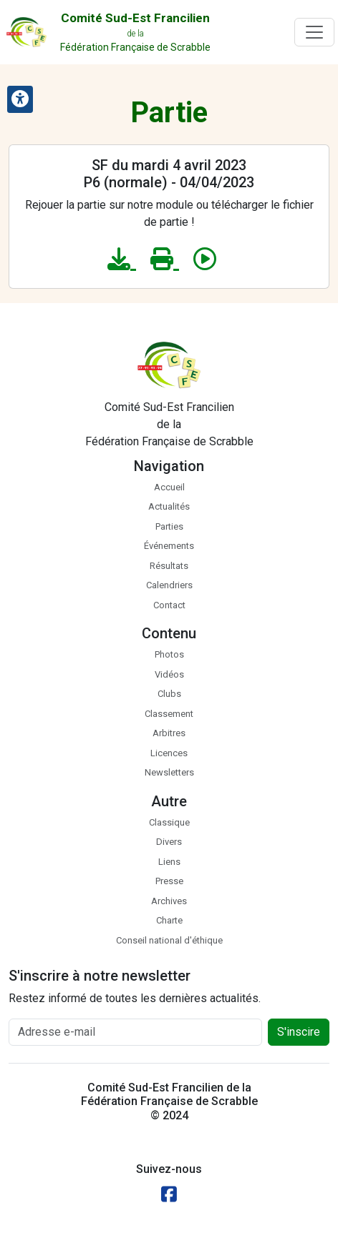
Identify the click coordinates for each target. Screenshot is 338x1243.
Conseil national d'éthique (169, 940)
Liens (169, 861)
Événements (169, 545)
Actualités (169, 506)
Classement (169, 713)
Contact (169, 605)
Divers (169, 841)
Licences (169, 753)
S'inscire (298, 1032)
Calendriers (169, 585)
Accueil (169, 487)
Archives (169, 901)
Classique (169, 822)
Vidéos (169, 674)
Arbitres (169, 733)
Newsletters (169, 772)
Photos (169, 654)
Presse (169, 881)
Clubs (169, 693)
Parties (169, 526)
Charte (169, 920)
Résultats (169, 565)
